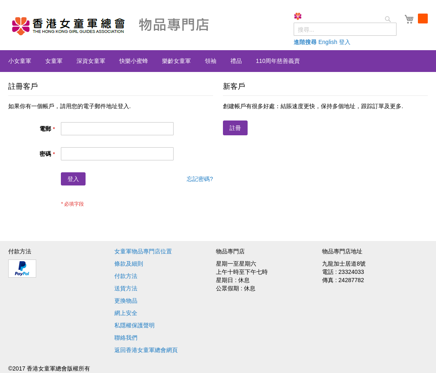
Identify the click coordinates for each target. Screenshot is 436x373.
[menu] (218, 61)
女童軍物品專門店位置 (143, 251)
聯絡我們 (125, 337)
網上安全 (125, 313)
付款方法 (125, 276)
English (327, 42)
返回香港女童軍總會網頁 (146, 350)
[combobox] (345, 29)
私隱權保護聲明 (134, 325)
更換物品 (125, 300)
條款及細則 (128, 263)
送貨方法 (125, 288)
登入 (344, 42)
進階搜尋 (305, 42)
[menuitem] (19, 61)
